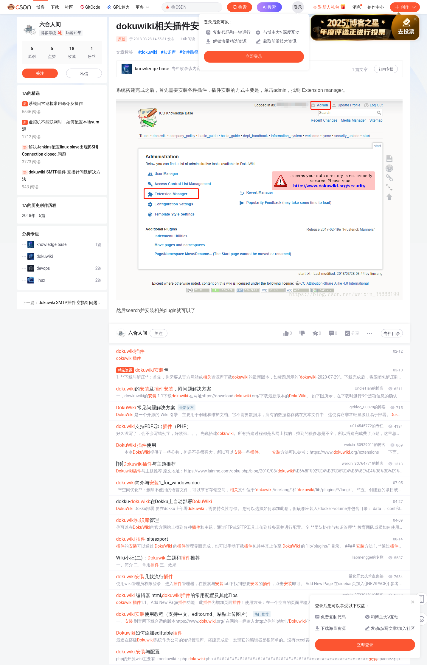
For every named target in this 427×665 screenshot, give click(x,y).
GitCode (89, 7)
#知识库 (168, 52)
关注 (158, 333)
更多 (142, 7)
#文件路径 (189, 52)
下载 (55, 7)
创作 (405, 7)
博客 (40, 7)
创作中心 (375, 7)
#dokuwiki (147, 52)
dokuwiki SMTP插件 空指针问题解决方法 (70, 303)
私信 (84, 73)
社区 (69, 7)
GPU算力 (118, 7)
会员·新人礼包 (329, 7)
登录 (298, 7)
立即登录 (254, 56)
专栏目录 (391, 333)
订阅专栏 (386, 69)
